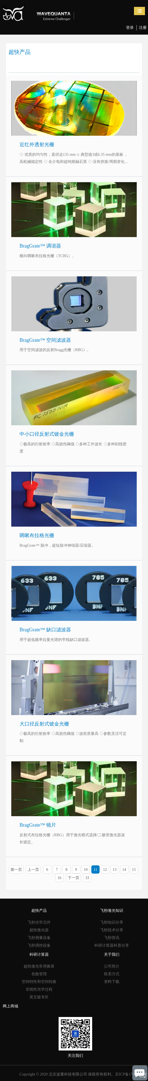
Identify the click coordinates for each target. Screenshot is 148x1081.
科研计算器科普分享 (111, 945)
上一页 (33, 870)
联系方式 (111, 974)
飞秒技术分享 (111, 930)
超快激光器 (39, 930)
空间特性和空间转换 (39, 982)
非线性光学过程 (39, 989)
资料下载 (111, 982)
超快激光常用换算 (39, 966)
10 (86, 870)
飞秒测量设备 (39, 938)
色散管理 (39, 974)
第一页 (16, 870)
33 (87, 878)
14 (124, 870)
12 (105, 870)
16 (59, 878)
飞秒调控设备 (39, 945)
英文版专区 (39, 997)
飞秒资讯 (111, 938)
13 (115, 870)
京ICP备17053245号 (131, 1074)
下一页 (73, 878)
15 (134, 870)
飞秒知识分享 (111, 922)
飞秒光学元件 (39, 922)
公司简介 (111, 966)
